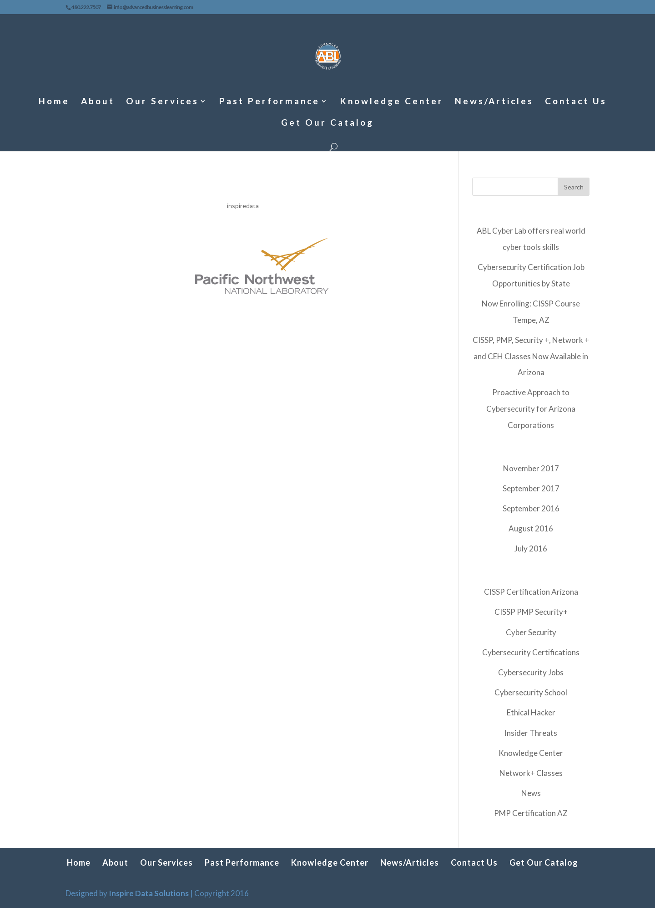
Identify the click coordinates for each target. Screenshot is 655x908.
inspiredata (243, 205)
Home (54, 102)
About (98, 102)
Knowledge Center (391, 102)
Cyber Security (531, 632)
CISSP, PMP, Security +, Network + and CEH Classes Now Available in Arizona (531, 356)
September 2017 (531, 488)
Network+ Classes (531, 773)
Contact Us (576, 102)
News (531, 793)
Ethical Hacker (531, 712)
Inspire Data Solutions (149, 893)
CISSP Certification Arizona (531, 592)
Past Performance (269, 102)
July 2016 (530, 548)
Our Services (162, 102)
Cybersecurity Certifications (530, 652)
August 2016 (531, 528)
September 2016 (531, 508)
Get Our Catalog (327, 123)
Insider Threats (530, 733)
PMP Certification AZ (531, 813)
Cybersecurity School (530, 692)
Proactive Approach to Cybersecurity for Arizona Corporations (530, 408)
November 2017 (531, 468)
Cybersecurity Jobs (531, 672)
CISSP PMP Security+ (531, 612)
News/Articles (494, 102)
